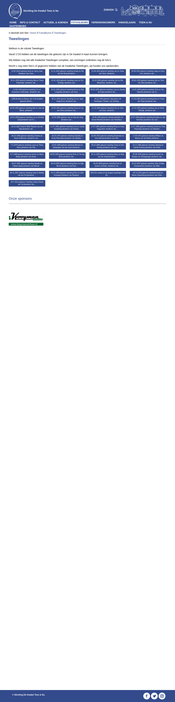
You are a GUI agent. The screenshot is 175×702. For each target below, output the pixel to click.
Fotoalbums (79, 22)
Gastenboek (17, 26)
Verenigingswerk (103, 22)
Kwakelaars (127, 22)
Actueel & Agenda (55, 22)
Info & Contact (30, 22)
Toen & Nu (145, 22)
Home (13, 22)
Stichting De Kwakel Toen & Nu (41, 10)
